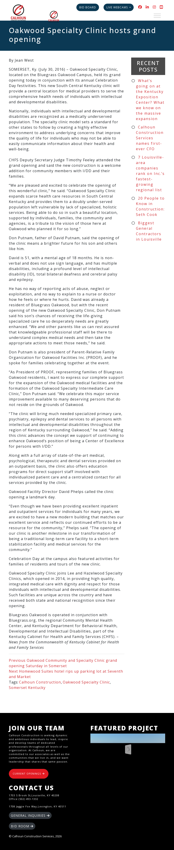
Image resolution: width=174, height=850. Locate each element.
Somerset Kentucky (27, 687)
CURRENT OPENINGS (29, 773)
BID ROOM (22, 826)
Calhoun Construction (40, 682)
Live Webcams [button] (117, 7)
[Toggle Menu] (157, 15)
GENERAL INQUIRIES (30, 815)
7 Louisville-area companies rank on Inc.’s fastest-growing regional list (150, 173)
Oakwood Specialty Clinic (86, 682)
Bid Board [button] (87, 7)
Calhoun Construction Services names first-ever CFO (150, 138)
